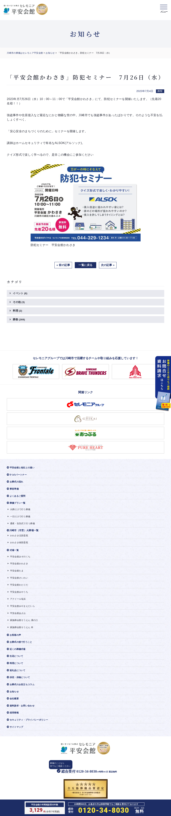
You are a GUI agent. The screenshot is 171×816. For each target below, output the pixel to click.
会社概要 (13, 704)
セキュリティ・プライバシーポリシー (29, 726)
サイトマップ (15, 733)
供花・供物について (19, 683)
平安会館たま (16, 573)
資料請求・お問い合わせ (22, 711)
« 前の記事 (62, 265)
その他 (19, 302)
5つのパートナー (17, 475)
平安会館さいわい (19, 581)
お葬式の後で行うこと (20, 646)
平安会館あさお (17, 617)
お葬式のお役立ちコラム (22, 690)
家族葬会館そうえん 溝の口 (24, 624)
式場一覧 (13, 552)
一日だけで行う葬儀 (20, 518)
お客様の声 (14, 639)
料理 (17, 311)
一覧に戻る (85, 265)
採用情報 (13, 719)
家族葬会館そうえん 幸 (21, 631)
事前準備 (13, 490)
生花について (15, 661)
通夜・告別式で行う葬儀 (22, 525)
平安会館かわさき (19, 566)
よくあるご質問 (17, 497)
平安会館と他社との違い (22, 468)
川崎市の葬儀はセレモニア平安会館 (25, 53)
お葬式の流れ (15, 483)
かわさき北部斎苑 (19, 537)
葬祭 (19, 320)
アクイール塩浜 (17, 602)
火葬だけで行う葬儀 (20, 511)
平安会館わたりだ (19, 588)
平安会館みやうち (19, 595)
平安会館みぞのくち (20, 559)
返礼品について (17, 675)
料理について (15, 668)
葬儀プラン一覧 (17, 504)
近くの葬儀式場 (17, 654)
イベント (20, 293)
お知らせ (50, 53)
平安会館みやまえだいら (22, 609)
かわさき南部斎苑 (19, 545)
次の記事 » (108, 265)
